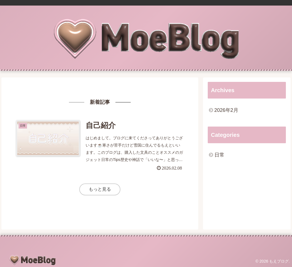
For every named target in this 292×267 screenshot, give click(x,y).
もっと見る (100, 189)
